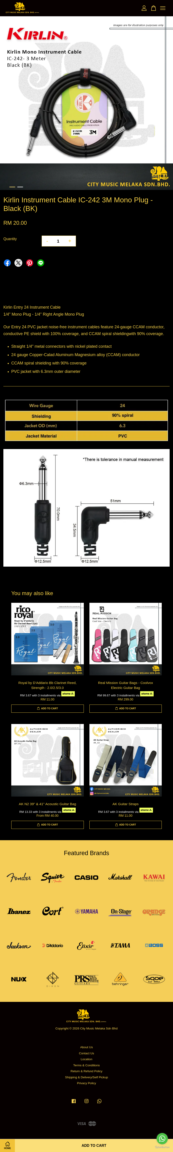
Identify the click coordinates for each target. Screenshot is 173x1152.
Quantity (10, 239)
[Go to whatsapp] (162, 1138)
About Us (86, 1047)
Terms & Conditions (86, 1065)
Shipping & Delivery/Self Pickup (86, 1077)
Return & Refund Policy (86, 1071)
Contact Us (86, 1053)
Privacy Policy (86, 1083)
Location (86, 1059)
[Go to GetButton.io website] (162, 1147)
